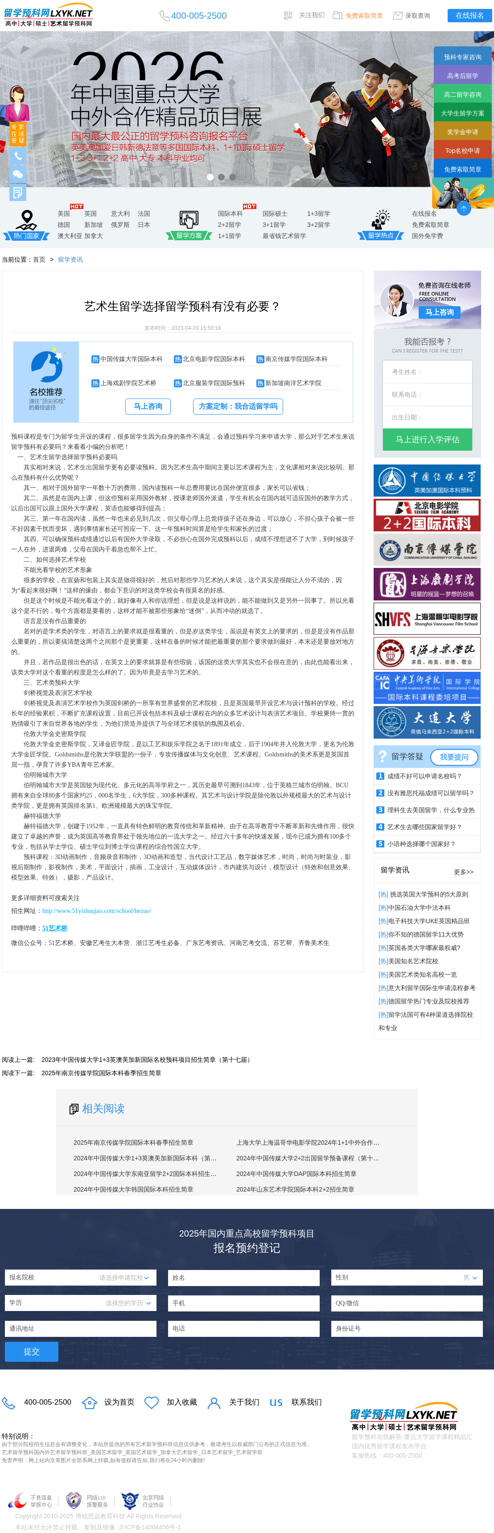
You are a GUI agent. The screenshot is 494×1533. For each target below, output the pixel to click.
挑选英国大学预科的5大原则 (428, 894)
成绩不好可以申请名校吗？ (424, 776)
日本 (144, 224)
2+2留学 (229, 224)
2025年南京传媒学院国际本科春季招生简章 (101, 1073)
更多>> (463, 871)
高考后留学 (462, 75)
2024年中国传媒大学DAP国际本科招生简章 (296, 1173)
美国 (64, 213)
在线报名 (470, 15)
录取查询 (417, 15)
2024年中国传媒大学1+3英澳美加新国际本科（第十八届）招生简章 (167, 1158)
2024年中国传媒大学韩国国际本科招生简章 (133, 1189)
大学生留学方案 (463, 113)
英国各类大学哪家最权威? (424, 947)
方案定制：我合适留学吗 (238, 406)
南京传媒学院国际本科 (296, 358)
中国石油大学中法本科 (419, 907)
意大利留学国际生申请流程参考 (432, 987)
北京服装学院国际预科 (214, 382)
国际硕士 (275, 213)
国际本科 (230, 213)
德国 (64, 224)
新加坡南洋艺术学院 (293, 382)
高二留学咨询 (463, 94)
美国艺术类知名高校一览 (422, 974)
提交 (32, 1351)
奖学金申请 (462, 132)
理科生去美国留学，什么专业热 (431, 810)
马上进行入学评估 (427, 439)
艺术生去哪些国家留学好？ (424, 826)
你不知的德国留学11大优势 (426, 934)
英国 (90, 213)
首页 (39, 259)
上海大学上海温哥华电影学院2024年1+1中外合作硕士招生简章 (323, 1142)
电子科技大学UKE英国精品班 (429, 921)
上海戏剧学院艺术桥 (128, 382)
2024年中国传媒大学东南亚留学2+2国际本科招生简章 (148, 1173)
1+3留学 (318, 213)
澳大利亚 (70, 235)
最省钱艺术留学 (284, 235)
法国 (144, 213)
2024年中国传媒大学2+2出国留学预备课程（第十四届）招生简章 (326, 1158)
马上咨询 (148, 406)
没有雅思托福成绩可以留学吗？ (431, 793)
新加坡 (93, 224)
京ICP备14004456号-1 (150, 1527)
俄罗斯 (120, 224)
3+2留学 (318, 224)
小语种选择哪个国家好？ (421, 843)
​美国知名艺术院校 (413, 961)
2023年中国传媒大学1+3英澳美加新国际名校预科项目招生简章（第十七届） (147, 1059)
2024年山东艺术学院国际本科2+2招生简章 (295, 1189)
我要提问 (454, 757)
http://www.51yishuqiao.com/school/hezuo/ (96, 911)
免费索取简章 (364, 15)
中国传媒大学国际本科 (131, 358)
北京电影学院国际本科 (214, 358)
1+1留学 (229, 235)
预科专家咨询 (463, 57)
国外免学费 (427, 235)
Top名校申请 (463, 150)
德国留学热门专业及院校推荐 (428, 1001)
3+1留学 (274, 224)
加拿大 (93, 235)
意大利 (120, 213)
